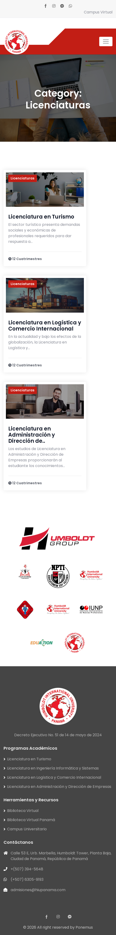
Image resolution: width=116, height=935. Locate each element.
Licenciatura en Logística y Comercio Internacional (44, 325)
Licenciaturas (22, 178)
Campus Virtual (98, 12)
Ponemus (84, 927)
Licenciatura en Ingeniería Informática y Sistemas (53, 768)
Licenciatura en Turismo (41, 216)
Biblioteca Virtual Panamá (31, 820)
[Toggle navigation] (105, 41)
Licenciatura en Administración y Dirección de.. (31, 435)
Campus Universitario (27, 829)
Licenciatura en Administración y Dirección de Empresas (59, 786)
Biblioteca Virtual (23, 810)
